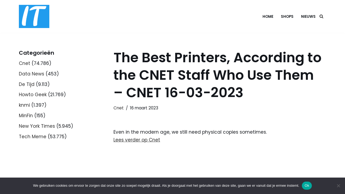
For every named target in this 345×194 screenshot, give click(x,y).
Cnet (24, 63)
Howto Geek (33, 94)
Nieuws (308, 16)
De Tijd (26, 84)
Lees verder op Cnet (136, 140)
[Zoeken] (321, 16)
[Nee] (338, 185)
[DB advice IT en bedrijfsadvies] (34, 16)
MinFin (26, 115)
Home (268, 16)
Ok (307, 185)
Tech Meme (32, 136)
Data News (31, 74)
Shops (287, 16)
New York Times (37, 126)
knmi (24, 105)
